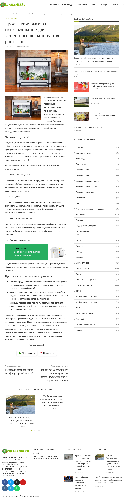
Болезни (97, 147)
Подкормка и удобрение (97, 226)
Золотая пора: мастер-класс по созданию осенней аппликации (103, 114)
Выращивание (97, 170)
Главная (54, 5)
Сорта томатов (97, 268)
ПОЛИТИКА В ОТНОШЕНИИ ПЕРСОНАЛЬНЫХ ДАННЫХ (45, 458)
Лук (93, 5)
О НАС (36, 453)
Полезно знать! (21, 14)
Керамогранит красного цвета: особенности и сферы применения (104, 85)
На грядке (97, 214)
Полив (97, 240)
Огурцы (103, 5)
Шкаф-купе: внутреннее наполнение (88, 128)
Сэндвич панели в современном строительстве (103, 99)
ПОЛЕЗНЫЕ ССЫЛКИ (43, 449)
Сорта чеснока (97, 274)
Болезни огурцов (97, 153)
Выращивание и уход (97, 192)
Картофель (82, 5)
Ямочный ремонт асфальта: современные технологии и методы (82, 482)
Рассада (97, 257)
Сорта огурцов (97, 263)
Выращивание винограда (97, 181)
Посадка (97, 246)
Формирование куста (97, 324)
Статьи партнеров (97, 285)
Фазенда (97, 319)
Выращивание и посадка (97, 186)
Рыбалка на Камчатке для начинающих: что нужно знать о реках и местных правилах (21, 420)
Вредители (97, 164)
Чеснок (97, 330)
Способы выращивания (97, 279)
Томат (115, 5)
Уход (97, 307)
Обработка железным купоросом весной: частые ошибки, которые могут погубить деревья (96, 72)
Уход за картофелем (97, 313)
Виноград (67, 5)
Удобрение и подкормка (97, 296)
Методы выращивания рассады (97, 209)
